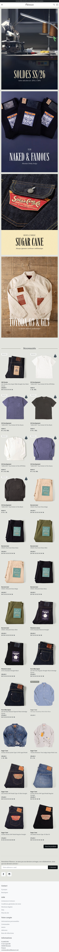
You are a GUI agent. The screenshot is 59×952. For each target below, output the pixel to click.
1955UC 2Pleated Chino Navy (38, 589)
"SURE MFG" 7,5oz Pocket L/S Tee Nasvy (41, 466)
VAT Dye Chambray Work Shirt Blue (40, 711)
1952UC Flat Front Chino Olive (38, 548)
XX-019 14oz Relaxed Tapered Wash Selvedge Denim (14, 712)
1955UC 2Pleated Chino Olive (9, 630)
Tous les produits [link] (50, 846)
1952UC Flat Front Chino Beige (39, 507)
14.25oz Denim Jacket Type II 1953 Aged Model (14, 752)
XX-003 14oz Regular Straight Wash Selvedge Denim (43, 671)
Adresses (4, 930)
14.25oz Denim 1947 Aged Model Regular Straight (41, 794)
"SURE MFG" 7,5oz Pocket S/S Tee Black (41, 425)
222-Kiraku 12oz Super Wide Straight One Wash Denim (15, 385)
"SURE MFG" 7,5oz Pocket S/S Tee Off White (42, 384)
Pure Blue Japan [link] (35, 669)
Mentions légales (7, 907)
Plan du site (5, 913)
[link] (15, 367)
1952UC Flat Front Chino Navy (9, 548)
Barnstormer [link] (34, 505)
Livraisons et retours (8, 901)
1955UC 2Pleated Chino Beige (9, 589)
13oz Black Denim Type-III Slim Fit (40, 834)
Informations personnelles (10, 921)
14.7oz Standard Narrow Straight (39, 630)
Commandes (5, 924)
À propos (4, 889)
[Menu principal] (2, 5)
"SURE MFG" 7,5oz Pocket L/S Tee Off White (13, 466)
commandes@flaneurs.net (10, 950)
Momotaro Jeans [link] (35, 628)
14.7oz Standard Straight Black (10, 670)
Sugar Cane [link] (33, 710)
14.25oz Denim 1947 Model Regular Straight (13, 834)
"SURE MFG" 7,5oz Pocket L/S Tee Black (12, 507)
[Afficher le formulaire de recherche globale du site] (54, 4)
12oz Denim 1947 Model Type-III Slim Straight (14, 793)
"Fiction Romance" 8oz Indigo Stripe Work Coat (43, 752)
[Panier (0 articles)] (57, 4)
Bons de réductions (7, 933)
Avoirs (3, 927)
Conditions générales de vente (11, 904)
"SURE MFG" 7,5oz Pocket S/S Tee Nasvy (12, 425)
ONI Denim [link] (4, 382)
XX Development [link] (35, 382)
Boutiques (4, 892)
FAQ (2, 910)
